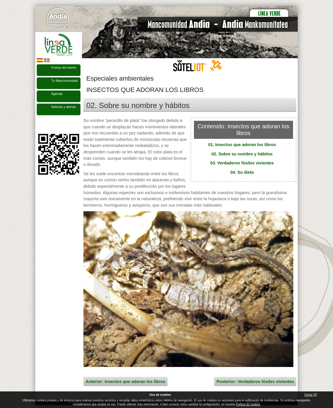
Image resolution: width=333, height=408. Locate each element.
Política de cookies (248, 404)
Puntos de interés (63, 67)
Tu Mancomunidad (64, 80)
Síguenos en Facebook (40, 124)
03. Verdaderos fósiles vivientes (242, 163)
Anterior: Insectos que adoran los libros (125, 381)
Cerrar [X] (310, 394)
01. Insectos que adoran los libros (242, 144)
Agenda (56, 93)
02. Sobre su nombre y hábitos (242, 154)
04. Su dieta (242, 172)
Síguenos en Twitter (49, 124)
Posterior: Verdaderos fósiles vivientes (255, 381)
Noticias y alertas (63, 107)
